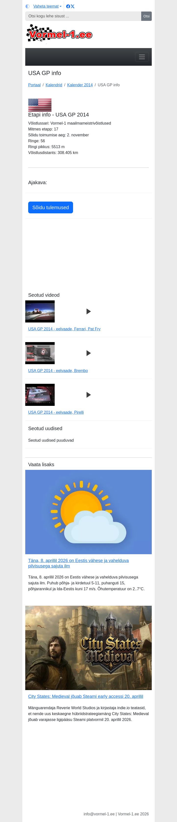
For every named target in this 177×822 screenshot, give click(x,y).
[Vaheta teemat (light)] (43, 6)
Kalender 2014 (80, 85)
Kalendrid (54, 85)
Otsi (146, 16)
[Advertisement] (88, 257)
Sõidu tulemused (50, 207)
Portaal (34, 85)
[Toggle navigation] (142, 57)
